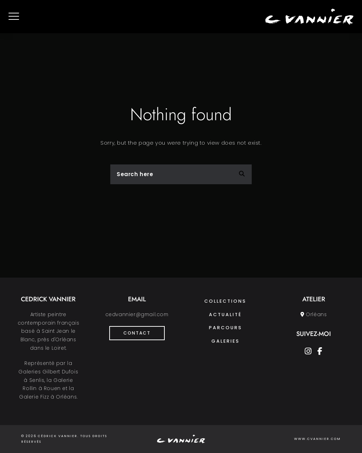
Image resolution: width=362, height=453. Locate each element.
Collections (225, 301)
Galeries (225, 341)
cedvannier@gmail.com (137, 314)
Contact (137, 333)
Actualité (225, 315)
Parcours (225, 328)
